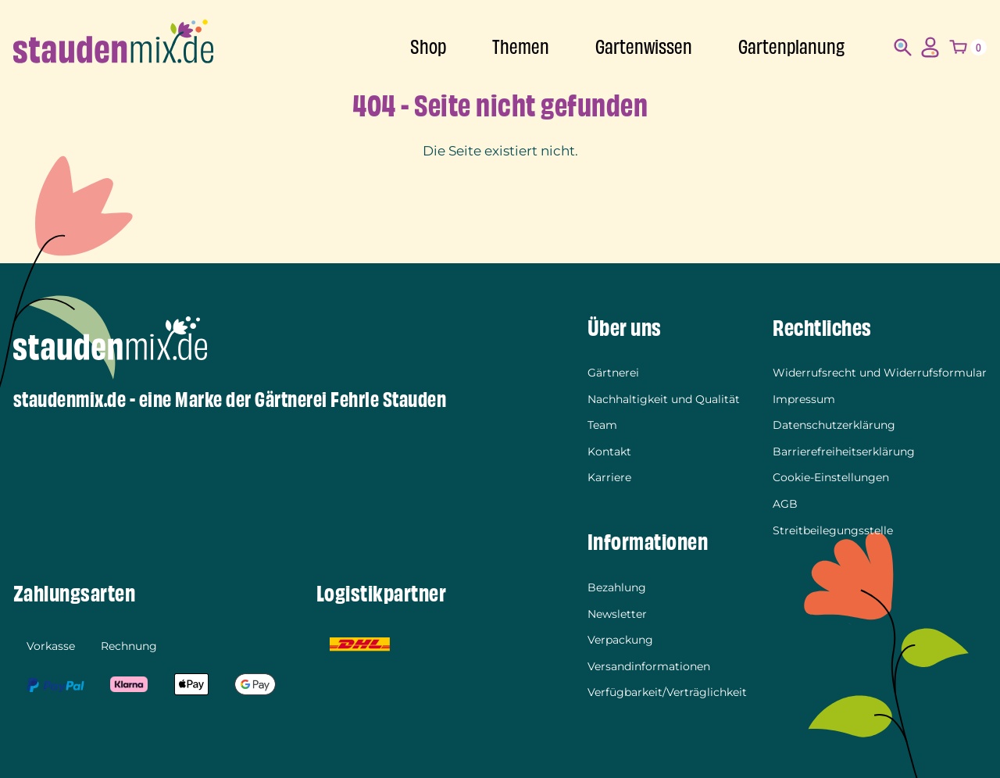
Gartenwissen (643, 47)
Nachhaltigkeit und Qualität (664, 399)
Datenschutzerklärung (834, 425)
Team (602, 425)
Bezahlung (617, 587)
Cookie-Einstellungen (831, 477)
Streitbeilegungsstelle (833, 530)
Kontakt (609, 451)
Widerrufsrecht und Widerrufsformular (880, 373)
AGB (785, 504)
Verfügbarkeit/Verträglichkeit (667, 692)
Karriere (609, 477)
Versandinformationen (649, 666)
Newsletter (617, 614)
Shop (428, 47)
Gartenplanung (791, 47)
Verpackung (620, 640)
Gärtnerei (613, 373)
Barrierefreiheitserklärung (844, 451)
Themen (520, 47)
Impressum (804, 399)
